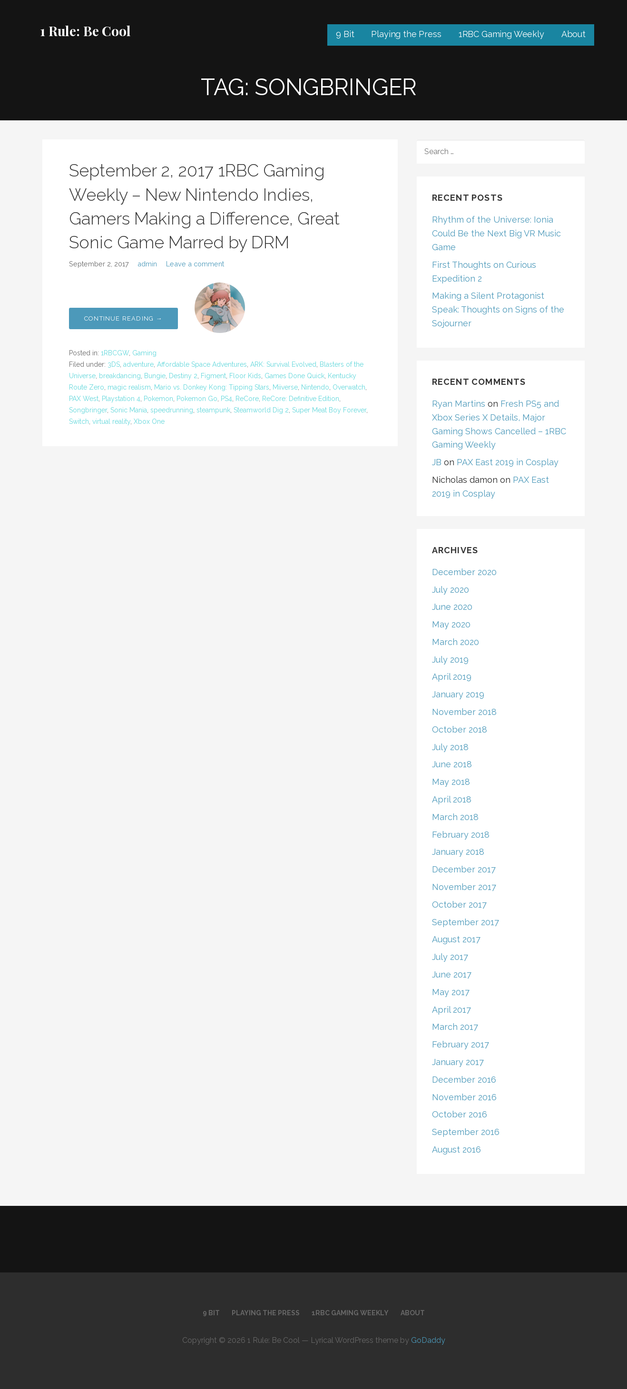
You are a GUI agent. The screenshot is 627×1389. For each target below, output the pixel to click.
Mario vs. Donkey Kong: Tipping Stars (211, 387)
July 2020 (450, 590)
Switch (79, 421)
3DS (114, 364)
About (573, 34)
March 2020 (455, 642)
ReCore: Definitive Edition (300, 398)
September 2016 (466, 1132)
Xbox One (149, 421)
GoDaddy (428, 1340)
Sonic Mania (128, 410)
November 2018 (464, 712)
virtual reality (111, 421)
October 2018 (459, 729)
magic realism (129, 387)
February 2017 (460, 1044)
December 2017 (464, 869)
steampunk (213, 410)
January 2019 (458, 694)
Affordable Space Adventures (202, 364)
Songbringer (88, 410)
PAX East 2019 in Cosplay (507, 462)
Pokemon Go (196, 398)
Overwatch (349, 387)
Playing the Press (406, 34)
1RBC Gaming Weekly (501, 34)
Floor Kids (245, 376)
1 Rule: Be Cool (85, 30)
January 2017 (458, 1062)
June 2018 (452, 764)
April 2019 (451, 677)
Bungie (155, 376)
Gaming (144, 353)
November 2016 (464, 1097)
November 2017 (464, 887)
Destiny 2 (183, 376)
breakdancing (120, 376)
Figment (213, 376)
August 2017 (456, 939)
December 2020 (464, 572)
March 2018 (455, 817)
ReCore (247, 398)
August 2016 (456, 1149)
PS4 (226, 398)
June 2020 (452, 607)
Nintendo (315, 387)
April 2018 (451, 799)
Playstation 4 (121, 398)
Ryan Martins (458, 404)
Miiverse (285, 387)
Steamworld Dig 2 (261, 410)
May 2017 (451, 992)
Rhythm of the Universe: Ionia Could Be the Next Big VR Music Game (496, 233)
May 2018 (451, 782)
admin (147, 264)
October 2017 (459, 905)
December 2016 (464, 1080)
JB (436, 462)
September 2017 (465, 922)
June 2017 (451, 974)
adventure (138, 364)
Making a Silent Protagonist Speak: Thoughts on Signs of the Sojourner (498, 309)
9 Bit (345, 34)
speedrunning (171, 410)
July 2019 (450, 660)
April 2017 (451, 1010)
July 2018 (450, 747)
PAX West (83, 398)
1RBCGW (115, 353)
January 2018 (458, 852)
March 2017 (455, 1027)
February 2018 (461, 835)
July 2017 (450, 957)
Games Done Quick (294, 376)
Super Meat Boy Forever (329, 410)
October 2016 (459, 1114)
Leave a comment (195, 264)
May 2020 (451, 624)
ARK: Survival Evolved (283, 364)
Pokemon (158, 398)
